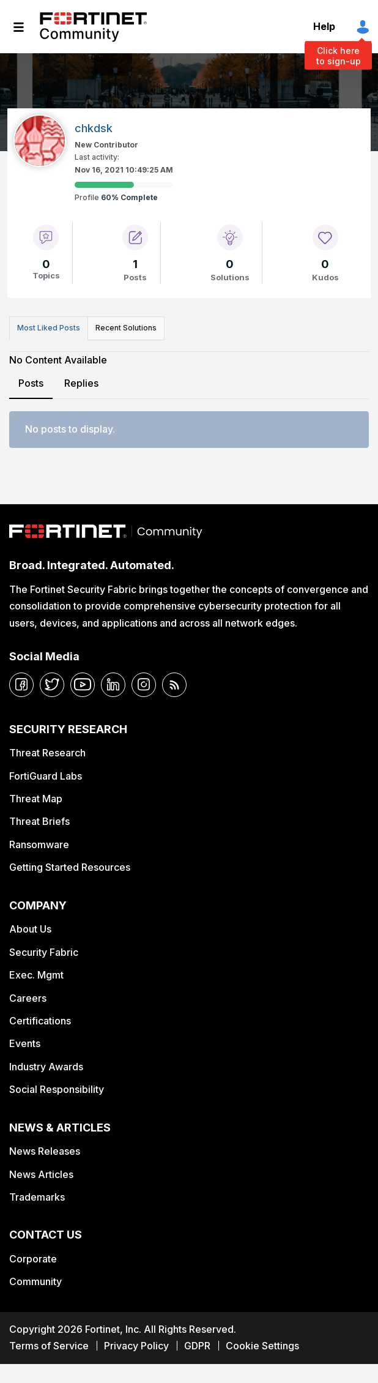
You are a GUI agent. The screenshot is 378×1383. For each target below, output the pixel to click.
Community (35, 1281)
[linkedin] (113, 685)
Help (324, 26)
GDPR (197, 1346)
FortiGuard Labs (45, 776)
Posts (30, 383)
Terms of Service (49, 1346)
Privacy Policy (136, 1346)
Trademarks (37, 1197)
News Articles (41, 1174)
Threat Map (35, 798)
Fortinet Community (93, 27)
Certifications (40, 1021)
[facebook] (21, 685)
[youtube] (82, 685)
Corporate (33, 1259)
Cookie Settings (262, 1346)
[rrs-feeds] (174, 685)
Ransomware (39, 844)
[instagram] (144, 685)
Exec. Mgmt (36, 975)
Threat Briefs (39, 821)
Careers (27, 998)
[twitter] (52, 685)
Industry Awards (46, 1067)
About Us (30, 929)
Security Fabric (43, 952)
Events (24, 1043)
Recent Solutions (126, 327)
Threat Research (47, 753)
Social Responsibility (56, 1089)
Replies (81, 383)
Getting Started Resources (69, 867)
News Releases (44, 1151)
